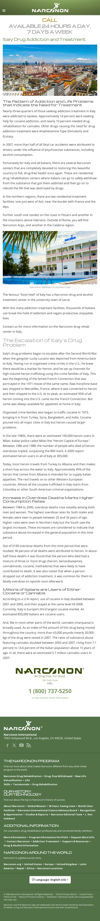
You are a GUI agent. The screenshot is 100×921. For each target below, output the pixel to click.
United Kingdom (67, 864)
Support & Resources (75, 841)
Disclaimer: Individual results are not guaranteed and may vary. (48, 898)
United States (33, 864)
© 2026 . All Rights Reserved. (28, 894)
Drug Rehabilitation (44, 784)
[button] (50, 881)
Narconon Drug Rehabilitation (23, 776)
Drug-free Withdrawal (58, 776)
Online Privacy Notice (66, 894)
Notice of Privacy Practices (31, 896)
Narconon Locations (50, 868)
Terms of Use (10, 896)
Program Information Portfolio (48, 837)
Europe (49, 864)
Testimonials (21, 784)
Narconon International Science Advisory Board (47, 810)
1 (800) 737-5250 (50, 691)
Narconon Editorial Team (66, 814)
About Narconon (14, 806)
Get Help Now (50, 680)
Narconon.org (12, 864)
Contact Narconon (18, 841)
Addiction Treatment (46, 841)
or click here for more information (50, 697)
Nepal (20, 868)
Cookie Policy (85, 894)
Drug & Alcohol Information (21, 845)
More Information (15, 837)
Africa (30, 868)
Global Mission (37, 806)
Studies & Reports (37, 814)
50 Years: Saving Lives (62, 806)
